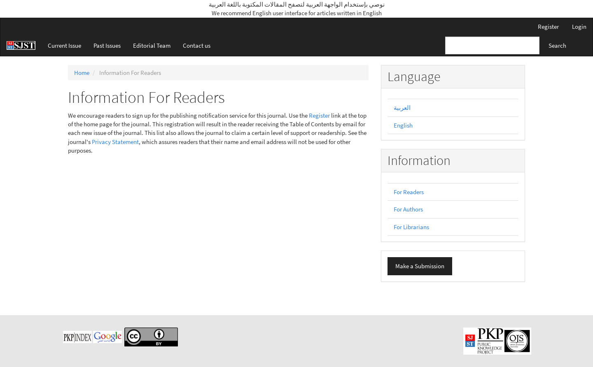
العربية (402, 107)
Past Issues (107, 45)
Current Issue (64, 45)
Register (548, 26)
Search (557, 45)
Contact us (196, 45)
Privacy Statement (115, 142)
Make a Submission (419, 266)
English (403, 125)
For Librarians (411, 227)
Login (579, 26)
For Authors (408, 209)
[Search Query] (492, 45)
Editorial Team (151, 45)
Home (81, 73)
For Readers (409, 192)
